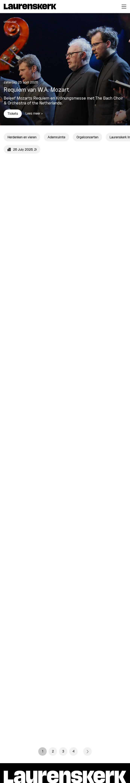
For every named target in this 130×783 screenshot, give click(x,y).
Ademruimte (56, 137)
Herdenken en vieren (22, 137)
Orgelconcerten (87, 137)
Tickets (13, 113)
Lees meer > (34, 113)
